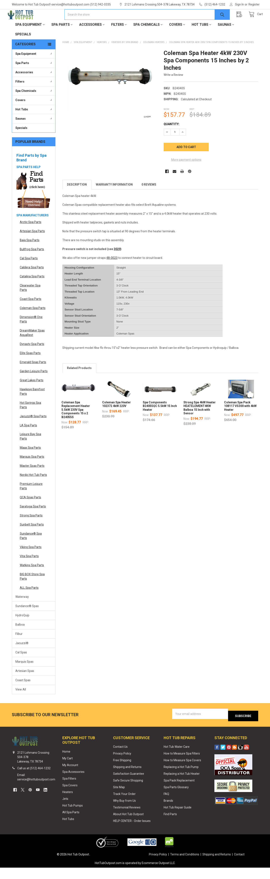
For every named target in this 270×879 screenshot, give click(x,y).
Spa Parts (61, 38)
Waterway (22, 610)
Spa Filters (69, 790)
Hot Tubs (201, 38)
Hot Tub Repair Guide (177, 818)
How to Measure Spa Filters (182, 765)
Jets (65, 810)
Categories (25, 58)
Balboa (20, 638)
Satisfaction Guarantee (128, 785)
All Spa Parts (70, 823)
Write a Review (173, 88)
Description (77, 198)
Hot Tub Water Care (177, 758)
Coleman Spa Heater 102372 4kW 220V (116, 417)
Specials (23, 48)
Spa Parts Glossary (176, 798)
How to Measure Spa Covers (182, 771)
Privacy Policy (122, 765)
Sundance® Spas (27, 619)
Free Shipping (122, 771)
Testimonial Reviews (126, 818)
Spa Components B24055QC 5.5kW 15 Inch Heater (160, 419)
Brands (168, 812)
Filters (119, 38)
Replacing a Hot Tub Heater (182, 785)
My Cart (67, 769)
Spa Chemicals (147, 38)
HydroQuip (22, 628)
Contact (239, 865)
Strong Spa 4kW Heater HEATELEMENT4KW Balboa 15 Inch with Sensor (199, 421)
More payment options (186, 173)
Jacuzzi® (21, 656)
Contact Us (120, 758)
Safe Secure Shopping (128, 791)
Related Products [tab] (79, 381)
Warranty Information (114, 198)
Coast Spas (23, 693)
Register (254, 4)
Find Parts (170, 825)
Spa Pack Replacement (179, 791)
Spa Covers (70, 796)
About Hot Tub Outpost (128, 825)
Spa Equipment (30, 38)
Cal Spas (21, 666)
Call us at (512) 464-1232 (34, 779)
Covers (177, 38)
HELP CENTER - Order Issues (132, 832)
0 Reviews (149, 198)
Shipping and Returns (127, 778)
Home (66, 763)
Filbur (19, 647)
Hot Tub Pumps (72, 816)
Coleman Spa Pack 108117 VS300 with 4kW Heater (240, 419)
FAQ (166, 805)
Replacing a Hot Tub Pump (181, 778)
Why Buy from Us (124, 812)
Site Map (119, 798)
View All (20, 703)
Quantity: (171, 137)
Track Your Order (124, 805)
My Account (70, 776)
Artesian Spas (24, 684)
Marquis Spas (24, 675)
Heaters (67, 803)
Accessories (91, 38)
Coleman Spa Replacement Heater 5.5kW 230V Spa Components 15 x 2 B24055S (75, 423)
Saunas (226, 38)
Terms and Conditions (184, 865)
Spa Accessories (73, 783)
